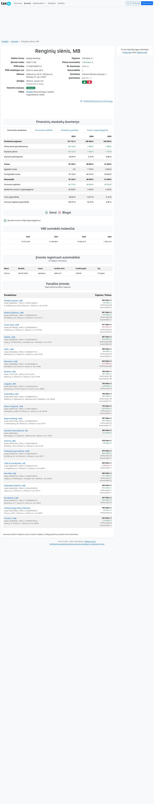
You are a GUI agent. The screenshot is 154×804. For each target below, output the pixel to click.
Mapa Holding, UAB (13, 441)
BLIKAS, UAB (10, 394)
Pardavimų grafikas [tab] (70, 153)
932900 (29, 91)
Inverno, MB (9, 463)
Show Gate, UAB (11, 347)
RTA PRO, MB (10, 496)
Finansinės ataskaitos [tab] (17, 153)
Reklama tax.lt (90, 564)
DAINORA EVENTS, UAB (14, 508)
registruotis (142, 52)
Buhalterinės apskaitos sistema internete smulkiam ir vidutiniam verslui (77, 567)
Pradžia (5, 41)
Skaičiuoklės (38, 3)
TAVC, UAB (9, 372)
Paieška (61, 3)
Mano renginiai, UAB (13, 429)
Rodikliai (52, 3)
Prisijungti (136, 3)
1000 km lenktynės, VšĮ (14, 486)
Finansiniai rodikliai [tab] (44, 153)
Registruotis (147, 3)
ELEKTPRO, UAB (11, 417)
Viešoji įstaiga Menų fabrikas (17, 531)
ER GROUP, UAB (11, 520)
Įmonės (27, 3)
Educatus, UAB (10, 384)
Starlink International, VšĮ (16, 453)
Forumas (18, 3)
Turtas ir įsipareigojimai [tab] (97, 153)
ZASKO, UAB (9, 360)
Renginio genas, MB (13, 323)
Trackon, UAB (10, 541)
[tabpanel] (57, 193)
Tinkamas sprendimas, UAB (16, 474)
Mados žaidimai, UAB (13, 335)
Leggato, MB (10, 406)
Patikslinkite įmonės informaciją (96, 101)
